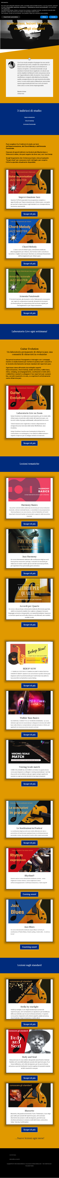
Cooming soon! (29, 947)
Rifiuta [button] (44, 17)
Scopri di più (29, 214)
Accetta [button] (53, 17)
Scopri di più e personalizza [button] (11, 17)
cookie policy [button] (7, 8)
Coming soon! (29, 894)
